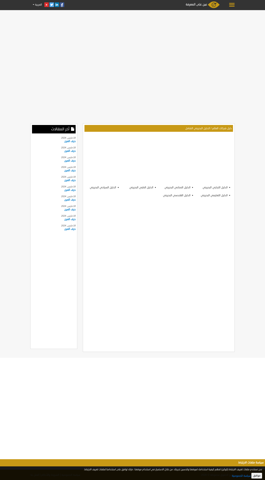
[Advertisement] (132, 37)
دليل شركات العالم (222, 128)
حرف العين (70, 141)
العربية (38, 4)
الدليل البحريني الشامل (197, 128)
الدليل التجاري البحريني (215, 187)
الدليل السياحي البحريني (103, 187)
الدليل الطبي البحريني (141, 187)
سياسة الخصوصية (241, 476)
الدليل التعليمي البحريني (214, 195)
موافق (256, 475)
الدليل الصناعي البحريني (178, 187)
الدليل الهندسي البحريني (177, 195)
